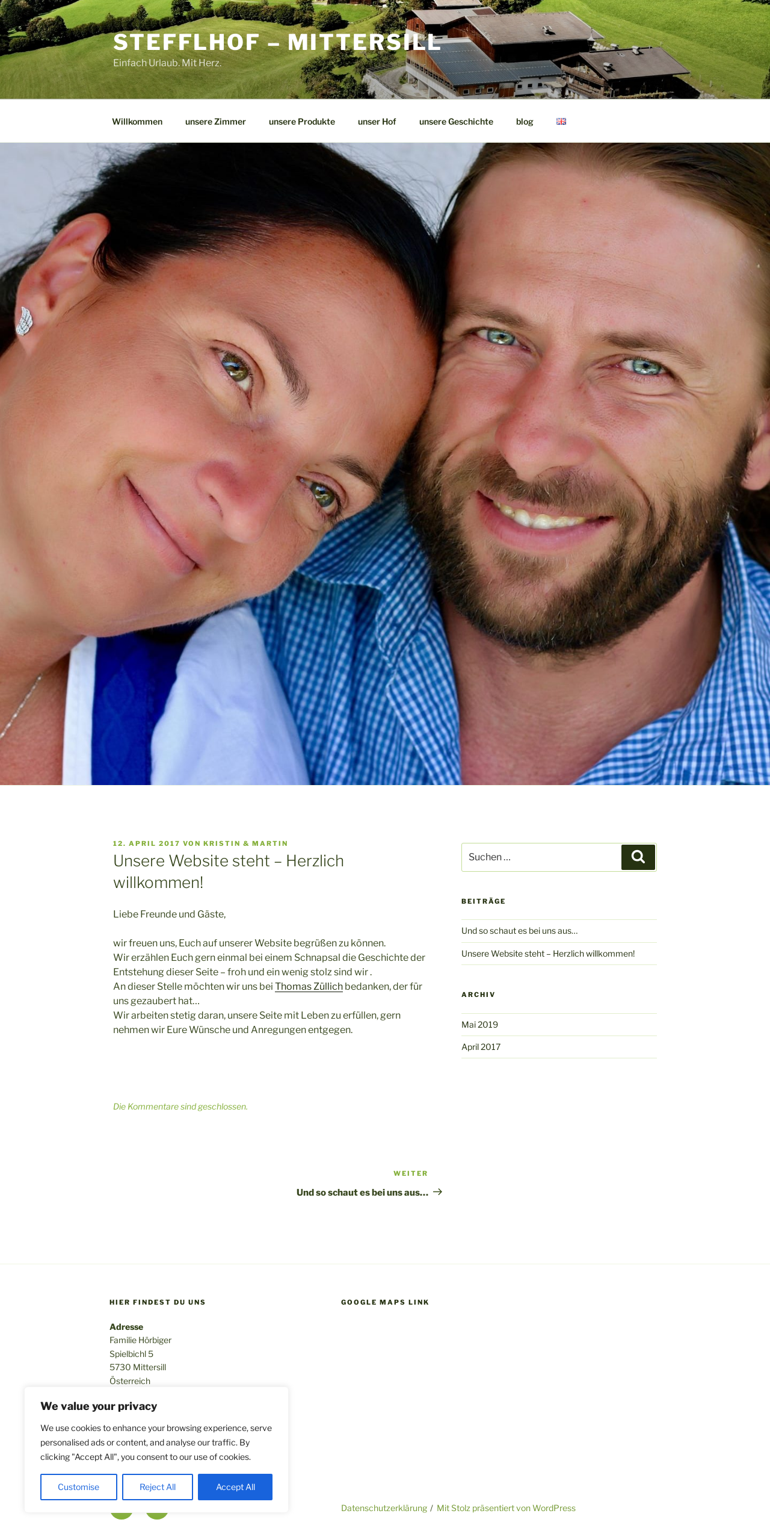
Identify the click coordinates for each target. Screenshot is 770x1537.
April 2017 (480, 1047)
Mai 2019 (479, 1024)
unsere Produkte (302, 121)
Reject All (158, 1487)
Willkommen (137, 121)
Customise (78, 1487)
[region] (156, 1449)
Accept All (235, 1487)
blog (525, 121)
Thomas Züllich (309, 986)
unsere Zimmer (215, 121)
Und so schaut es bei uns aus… (519, 930)
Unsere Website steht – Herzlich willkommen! (548, 953)
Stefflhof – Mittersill (278, 42)
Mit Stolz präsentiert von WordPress (506, 1508)
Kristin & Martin (245, 843)
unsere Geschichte (456, 121)
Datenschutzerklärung (384, 1508)
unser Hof (377, 121)
